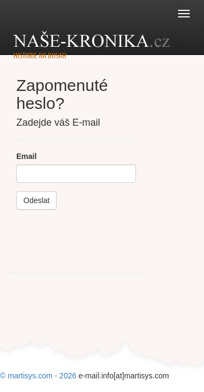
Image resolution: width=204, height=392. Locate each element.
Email (26, 156)
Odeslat (36, 200)
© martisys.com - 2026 (39, 375)
